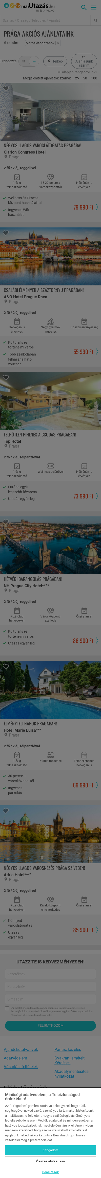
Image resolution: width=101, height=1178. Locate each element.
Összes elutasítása (50, 1161)
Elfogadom (50, 1150)
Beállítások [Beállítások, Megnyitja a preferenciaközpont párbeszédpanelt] (50, 1172)
